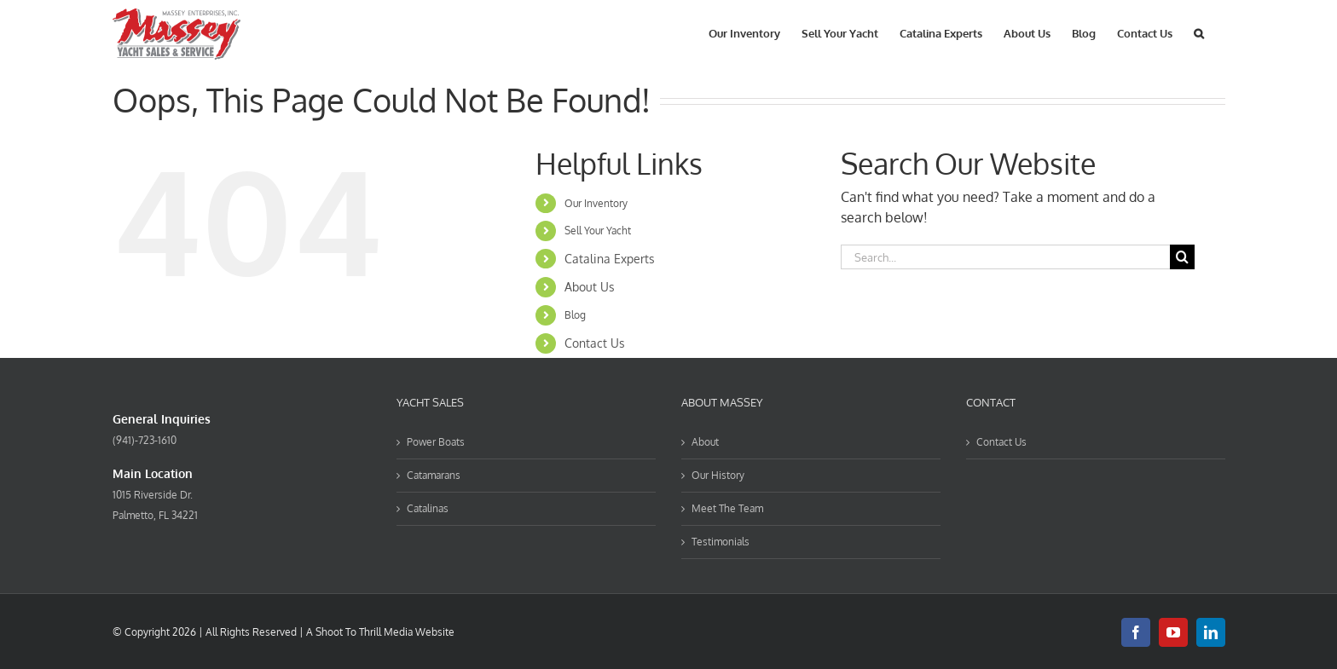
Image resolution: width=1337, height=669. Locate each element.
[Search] (1182, 257)
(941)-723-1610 (145, 440)
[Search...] (1005, 257)
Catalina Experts (609, 258)
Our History (718, 475)
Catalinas (428, 508)
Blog (575, 315)
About (705, 441)
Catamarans (433, 475)
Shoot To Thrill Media (364, 632)
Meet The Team (727, 508)
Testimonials (721, 541)
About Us (589, 287)
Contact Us (594, 343)
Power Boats (436, 441)
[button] (1199, 32)
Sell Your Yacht (597, 230)
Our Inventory (596, 203)
